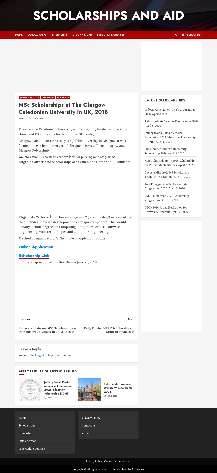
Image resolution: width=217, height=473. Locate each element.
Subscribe (190, 35)
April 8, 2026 (52, 398)
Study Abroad (82, 35)
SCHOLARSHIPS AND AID (108, 15)
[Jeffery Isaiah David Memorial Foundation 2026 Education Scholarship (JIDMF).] (30, 389)
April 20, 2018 (26, 119)
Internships (60, 35)
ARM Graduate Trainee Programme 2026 (171, 121)
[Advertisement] (76, 67)
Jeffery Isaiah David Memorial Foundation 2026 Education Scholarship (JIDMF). (58, 388)
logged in (41, 355)
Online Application (36, 247)
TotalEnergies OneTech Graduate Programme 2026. (166, 186)
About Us (88, 433)
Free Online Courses (111, 35)
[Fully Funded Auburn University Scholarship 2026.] (89, 389)
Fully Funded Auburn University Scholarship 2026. (118, 388)
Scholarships (37, 35)
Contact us (88, 425)
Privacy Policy (91, 418)
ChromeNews (119, 469)
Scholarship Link (34, 255)
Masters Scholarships (29, 97)
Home (19, 35)
